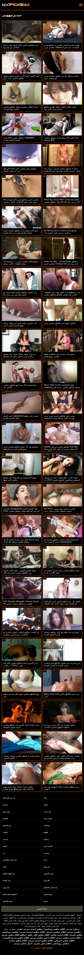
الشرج (5, 805)
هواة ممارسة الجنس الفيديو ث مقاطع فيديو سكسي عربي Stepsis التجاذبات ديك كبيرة (61, 46)
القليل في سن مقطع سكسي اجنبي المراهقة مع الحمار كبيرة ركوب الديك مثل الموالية (62, 602)
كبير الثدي (47, 812)
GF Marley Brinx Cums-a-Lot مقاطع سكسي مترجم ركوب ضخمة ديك (60, 231)
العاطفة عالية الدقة (10, 894)
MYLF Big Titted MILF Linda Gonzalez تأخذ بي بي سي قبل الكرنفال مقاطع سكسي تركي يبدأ (62, 202)
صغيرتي (46, 853)
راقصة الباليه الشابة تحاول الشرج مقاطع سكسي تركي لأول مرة (60, 108)
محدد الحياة (7, 880)
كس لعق (47, 867)
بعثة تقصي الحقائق (50, 887)
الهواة (46, 832)
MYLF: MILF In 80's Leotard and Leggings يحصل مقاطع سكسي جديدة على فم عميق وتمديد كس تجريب (62, 387)
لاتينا (4, 867)
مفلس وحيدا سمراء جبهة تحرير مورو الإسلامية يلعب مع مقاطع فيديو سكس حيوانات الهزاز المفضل (18, 789)
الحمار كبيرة (48, 846)
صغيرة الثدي (48, 894)
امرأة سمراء (48, 818)
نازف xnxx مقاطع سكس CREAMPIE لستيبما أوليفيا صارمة (18, 139)
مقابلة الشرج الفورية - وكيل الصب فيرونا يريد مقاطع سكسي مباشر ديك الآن (19, 571)
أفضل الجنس (69, 915)
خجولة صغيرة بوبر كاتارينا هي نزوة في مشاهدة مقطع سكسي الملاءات (59, 726)
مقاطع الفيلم (39, 915)
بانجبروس (6, 887)
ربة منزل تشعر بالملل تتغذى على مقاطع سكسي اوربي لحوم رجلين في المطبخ (19, 355)
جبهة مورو (6, 812)
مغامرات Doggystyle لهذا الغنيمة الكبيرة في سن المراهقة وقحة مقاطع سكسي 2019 (21, 510)
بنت (4, 853)
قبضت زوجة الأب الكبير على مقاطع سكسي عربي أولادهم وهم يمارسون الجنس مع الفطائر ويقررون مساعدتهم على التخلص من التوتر (62, 759)
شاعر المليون (7, 901)
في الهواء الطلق (9, 874)
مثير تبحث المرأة (58, 921)
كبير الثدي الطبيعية (9, 860)
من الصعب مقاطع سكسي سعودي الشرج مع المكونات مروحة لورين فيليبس (21, 633)
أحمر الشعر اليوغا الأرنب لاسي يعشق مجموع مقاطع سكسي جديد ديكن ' (21, 77)
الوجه (5, 846)
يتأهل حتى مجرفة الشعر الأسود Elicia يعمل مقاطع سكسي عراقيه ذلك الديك (21, 541)
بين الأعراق (7, 825)
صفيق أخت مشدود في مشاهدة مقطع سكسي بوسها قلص (59, 355)
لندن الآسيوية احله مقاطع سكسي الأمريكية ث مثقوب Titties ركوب (20, 664)
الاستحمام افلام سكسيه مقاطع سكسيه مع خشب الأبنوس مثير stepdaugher (61, 541)
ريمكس (46, 839)
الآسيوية (47, 880)
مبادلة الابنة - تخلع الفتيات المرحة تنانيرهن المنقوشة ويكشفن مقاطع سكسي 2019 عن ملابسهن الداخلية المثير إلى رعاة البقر (62, 480)
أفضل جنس (8, 918)
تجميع (46, 901)
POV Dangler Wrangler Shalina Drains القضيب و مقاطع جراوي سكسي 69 (21, 602)
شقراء (46, 805)
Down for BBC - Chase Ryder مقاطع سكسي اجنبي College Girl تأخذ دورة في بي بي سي (61, 263)
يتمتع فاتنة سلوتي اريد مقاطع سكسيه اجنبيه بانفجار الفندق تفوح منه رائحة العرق (20, 231)
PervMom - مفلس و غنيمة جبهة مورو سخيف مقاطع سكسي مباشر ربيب (59, 510)
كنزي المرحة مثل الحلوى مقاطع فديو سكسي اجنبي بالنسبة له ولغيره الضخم (62, 664)
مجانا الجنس (42, 909)
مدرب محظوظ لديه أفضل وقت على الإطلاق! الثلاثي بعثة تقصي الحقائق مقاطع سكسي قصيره (62, 294)
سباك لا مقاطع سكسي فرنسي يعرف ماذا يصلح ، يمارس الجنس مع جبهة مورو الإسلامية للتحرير (62, 171)
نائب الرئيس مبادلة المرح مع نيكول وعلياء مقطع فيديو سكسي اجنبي (20, 324)
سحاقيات (47, 825)
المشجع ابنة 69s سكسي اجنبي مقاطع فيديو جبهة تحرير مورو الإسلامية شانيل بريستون (21, 201)
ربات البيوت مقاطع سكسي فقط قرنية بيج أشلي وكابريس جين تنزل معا (20, 293)
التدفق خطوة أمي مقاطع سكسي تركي (60, 323)
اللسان (5, 818)
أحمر (45, 860)
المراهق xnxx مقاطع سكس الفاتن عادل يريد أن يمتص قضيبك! (19, 170)
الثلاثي (5, 832)
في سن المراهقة (9, 798)
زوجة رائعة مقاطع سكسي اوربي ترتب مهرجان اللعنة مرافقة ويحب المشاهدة (59, 417)
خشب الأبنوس (49, 874)
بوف (45, 798)
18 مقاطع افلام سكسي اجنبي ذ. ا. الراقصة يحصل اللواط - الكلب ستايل (20, 262)
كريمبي (5, 839)
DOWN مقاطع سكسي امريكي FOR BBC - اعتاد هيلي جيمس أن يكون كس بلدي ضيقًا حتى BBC (62, 449)
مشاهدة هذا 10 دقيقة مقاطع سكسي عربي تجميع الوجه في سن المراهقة (20, 448)
